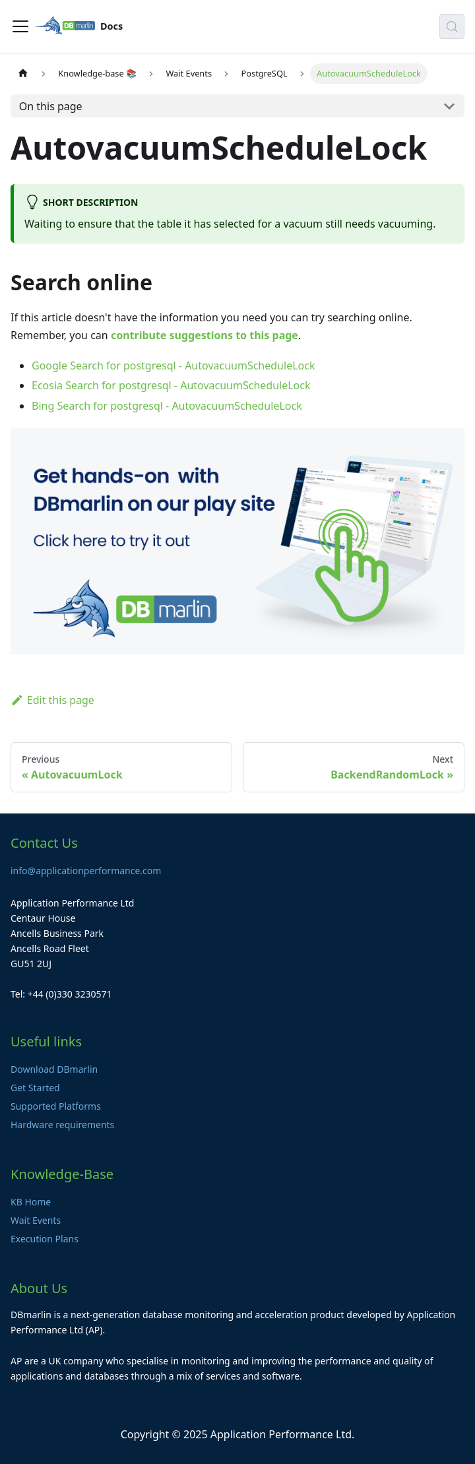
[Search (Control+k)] (451, 26)
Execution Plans (45, 1238)
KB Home (31, 1201)
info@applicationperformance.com (86, 870)
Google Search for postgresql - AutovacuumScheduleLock (173, 365)
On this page (50, 106)
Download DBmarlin (54, 1069)
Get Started (35, 1087)
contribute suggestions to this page (204, 335)
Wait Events (36, 1220)
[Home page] (23, 73)
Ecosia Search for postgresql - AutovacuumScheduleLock (171, 385)
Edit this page (52, 700)
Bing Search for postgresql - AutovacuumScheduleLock (167, 405)
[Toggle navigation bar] (20, 26)
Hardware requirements (62, 1124)
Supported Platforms (56, 1106)
